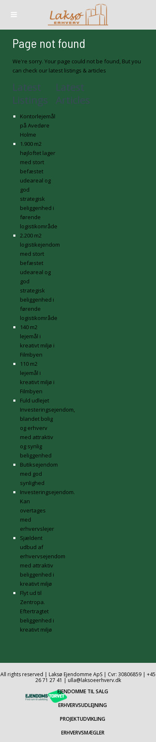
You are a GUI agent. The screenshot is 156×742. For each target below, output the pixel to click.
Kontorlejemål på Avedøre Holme (37, 125)
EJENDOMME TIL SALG (82, 691)
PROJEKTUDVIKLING (82, 718)
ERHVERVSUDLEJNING (82, 705)
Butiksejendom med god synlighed (39, 474)
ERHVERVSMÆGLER (82, 732)
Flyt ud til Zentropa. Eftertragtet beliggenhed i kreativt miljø (37, 611)
